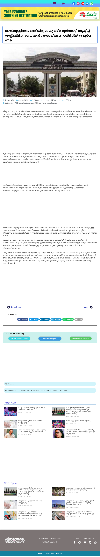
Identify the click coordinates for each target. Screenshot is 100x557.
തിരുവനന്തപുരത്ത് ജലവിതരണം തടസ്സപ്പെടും (30, 423)
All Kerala (18, 103)
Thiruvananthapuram (50, 103)
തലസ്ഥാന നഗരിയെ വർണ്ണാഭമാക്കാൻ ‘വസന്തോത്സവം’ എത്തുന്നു (80, 490)
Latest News (36, 103)
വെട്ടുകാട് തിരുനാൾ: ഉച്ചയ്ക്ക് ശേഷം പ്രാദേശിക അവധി (31, 410)
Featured (26, 103)
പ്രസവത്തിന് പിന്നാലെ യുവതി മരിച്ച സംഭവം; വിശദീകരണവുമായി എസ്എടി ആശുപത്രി (80, 433)
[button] (54, 3)
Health (55, 392)
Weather (63, 392)
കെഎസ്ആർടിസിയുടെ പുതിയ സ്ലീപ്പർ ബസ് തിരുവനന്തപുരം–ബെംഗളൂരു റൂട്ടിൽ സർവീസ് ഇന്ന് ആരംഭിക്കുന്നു (78, 412)
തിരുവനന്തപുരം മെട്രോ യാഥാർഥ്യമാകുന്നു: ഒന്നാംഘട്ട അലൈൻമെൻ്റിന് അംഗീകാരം (30, 515)
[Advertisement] (50, 136)
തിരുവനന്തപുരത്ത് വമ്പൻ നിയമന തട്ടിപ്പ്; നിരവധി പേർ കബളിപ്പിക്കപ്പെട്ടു (80, 514)
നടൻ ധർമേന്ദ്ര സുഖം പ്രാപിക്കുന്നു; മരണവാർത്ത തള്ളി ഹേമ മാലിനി (32, 432)
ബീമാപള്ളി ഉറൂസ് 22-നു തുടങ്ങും (78, 422)
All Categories (10, 392)
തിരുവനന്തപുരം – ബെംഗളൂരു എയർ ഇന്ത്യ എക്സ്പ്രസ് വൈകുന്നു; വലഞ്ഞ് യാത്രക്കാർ (80, 504)
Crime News (46, 392)
